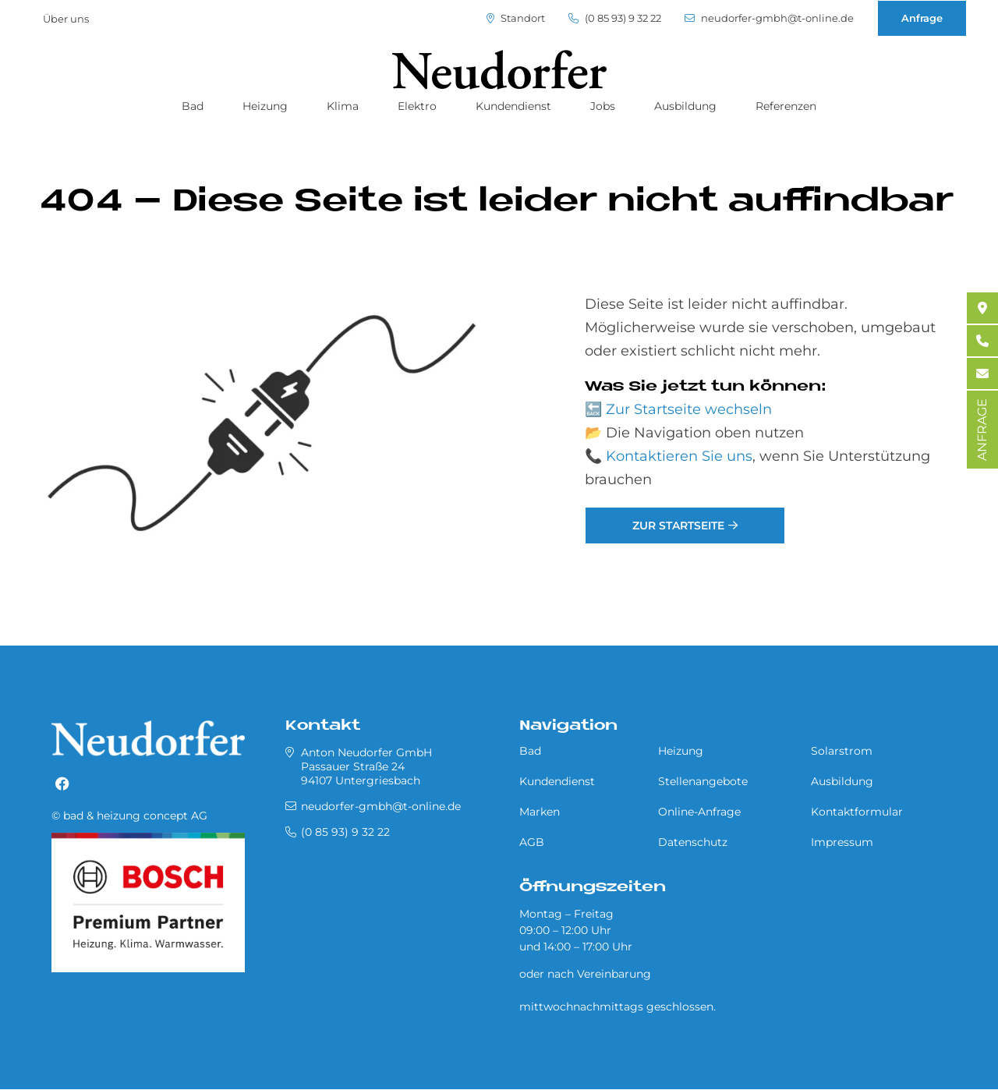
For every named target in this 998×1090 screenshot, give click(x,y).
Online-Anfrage (699, 812)
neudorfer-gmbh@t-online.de (769, 18)
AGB (531, 842)
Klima (343, 106)
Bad (192, 106)
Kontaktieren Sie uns (679, 456)
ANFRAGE (982, 429)
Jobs (602, 106)
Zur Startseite (678, 525)
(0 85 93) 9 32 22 (614, 18)
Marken (539, 812)
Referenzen (786, 106)
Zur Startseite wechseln (689, 409)
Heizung (265, 106)
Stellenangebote (703, 781)
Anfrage (922, 18)
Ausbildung (685, 106)
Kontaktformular (857, 812)
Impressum (842, 842)
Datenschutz (692, 842)
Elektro (417, 106)
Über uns (66, 18)
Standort (516, 18)
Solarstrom (841, 751)
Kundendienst (513, 106)
